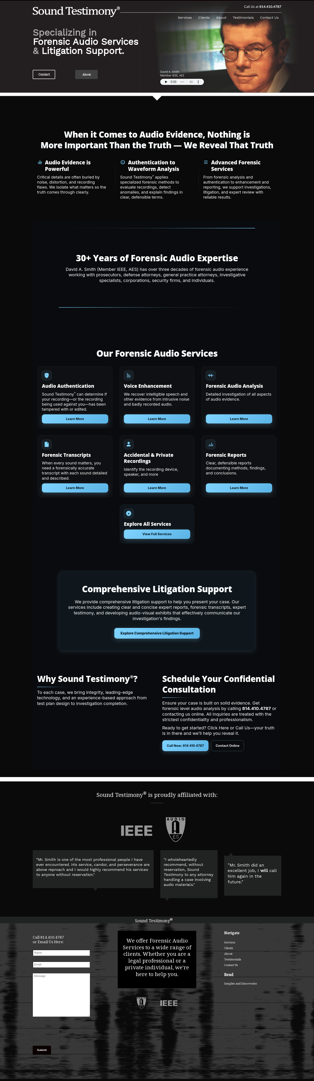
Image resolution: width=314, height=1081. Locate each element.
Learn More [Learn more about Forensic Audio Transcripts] (75, 488)
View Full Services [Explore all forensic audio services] (157, 534)
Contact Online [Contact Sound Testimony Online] (227, 746)
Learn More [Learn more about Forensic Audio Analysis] (239, 419)
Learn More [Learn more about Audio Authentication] (75, 419)
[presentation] (54, 1031)
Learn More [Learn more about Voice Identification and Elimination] (157, 488)
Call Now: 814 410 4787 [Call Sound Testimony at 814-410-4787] (185, 746)
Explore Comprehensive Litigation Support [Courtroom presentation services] (157, 633)
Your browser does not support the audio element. (182, 82)
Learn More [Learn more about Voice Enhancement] (157, 419)
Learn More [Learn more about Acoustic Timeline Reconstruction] (239, 488)
